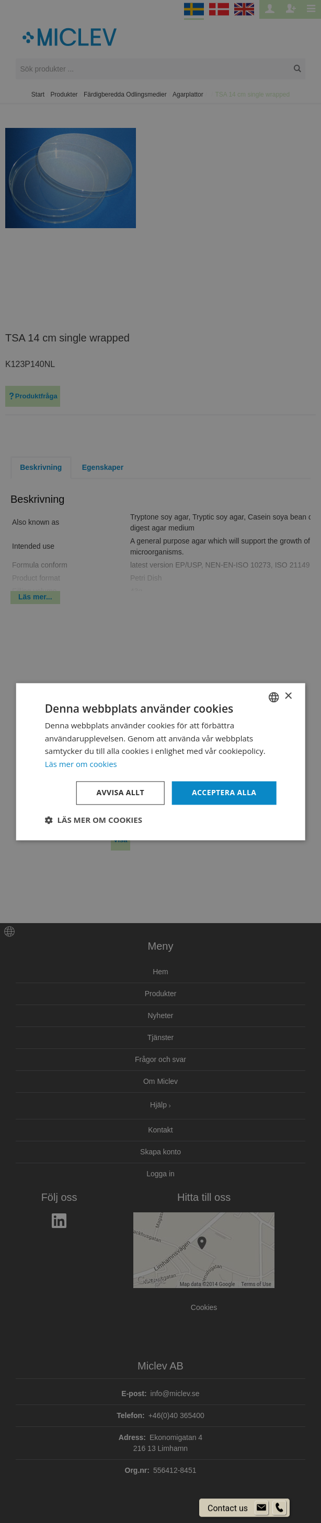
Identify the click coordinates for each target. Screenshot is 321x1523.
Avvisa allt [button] (120, 792)
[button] (93, 819)
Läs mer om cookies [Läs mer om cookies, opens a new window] (81, 764)
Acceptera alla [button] (224, 792)
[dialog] (160, 761)
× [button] (288, 696)
